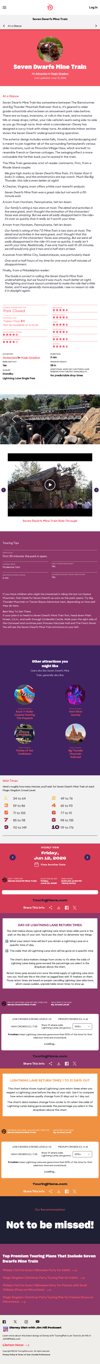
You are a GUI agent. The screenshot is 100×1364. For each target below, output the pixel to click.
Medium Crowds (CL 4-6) (73, 1019)
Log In (93, 7)
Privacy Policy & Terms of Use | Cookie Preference (26, 1355)
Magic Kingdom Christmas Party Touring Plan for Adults (44, 1278)
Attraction (41, 73)
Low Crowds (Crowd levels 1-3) (31, 1019)
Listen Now (17, 1345)
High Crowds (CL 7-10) (24, 1026)
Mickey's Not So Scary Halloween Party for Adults (40, 1270)
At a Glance (15, 25)
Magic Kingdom (59, 73)
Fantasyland (10, 357)
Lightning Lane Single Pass (19, 378)
